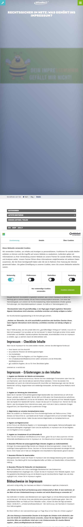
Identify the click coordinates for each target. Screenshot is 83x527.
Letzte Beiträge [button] (15, 215)
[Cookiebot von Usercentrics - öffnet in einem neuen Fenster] (71, 234)
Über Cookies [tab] (68, 240)
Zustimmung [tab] (14, 240)
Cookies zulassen (67, 290)
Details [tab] (41, 240)
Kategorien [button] (13, 210)
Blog (32, 197)
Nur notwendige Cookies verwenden (41, 290)
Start (26, 197)
